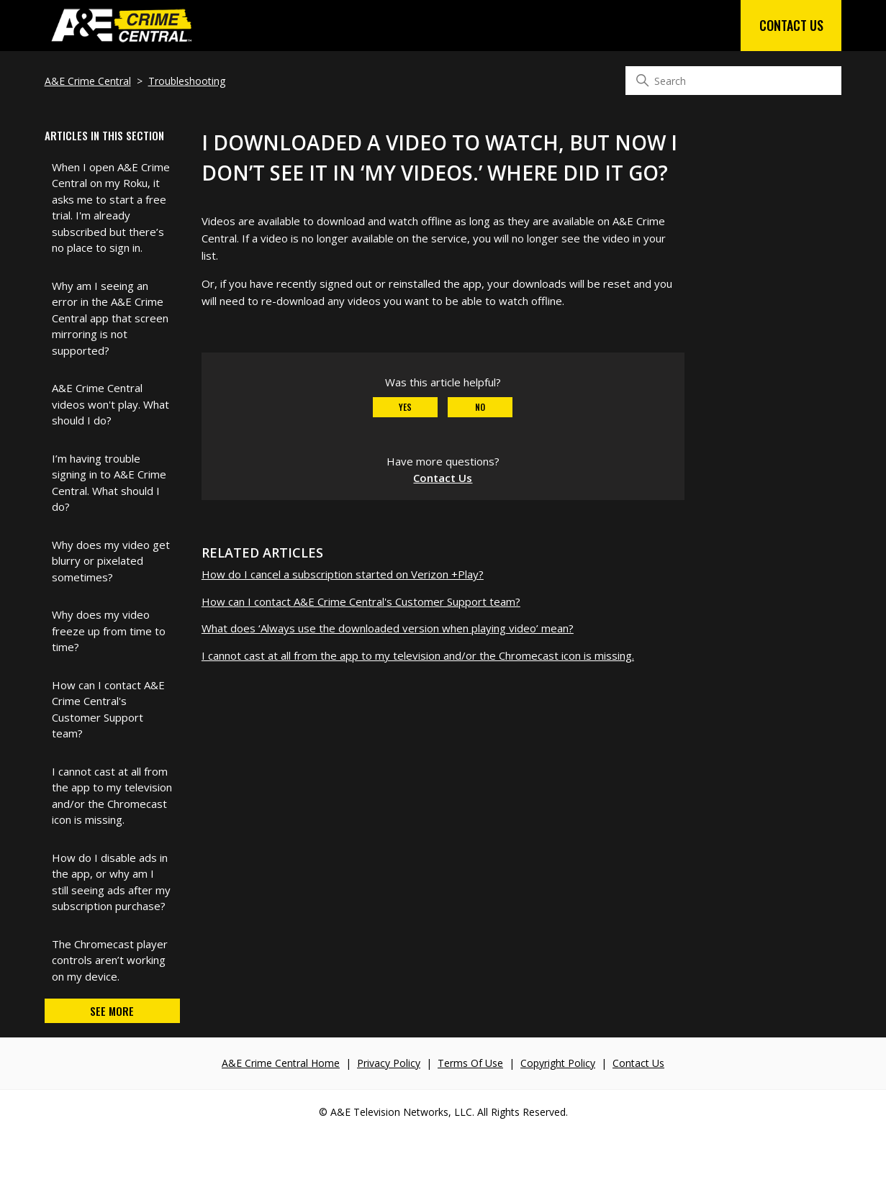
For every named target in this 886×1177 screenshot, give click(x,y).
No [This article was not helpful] (480, 407)
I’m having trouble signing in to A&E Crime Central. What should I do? (109, 482)
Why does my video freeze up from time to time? (109, 630)
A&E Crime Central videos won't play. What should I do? (110, 404)
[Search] (733, 80)
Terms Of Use (470, 1063)
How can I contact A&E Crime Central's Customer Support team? (108, 709)
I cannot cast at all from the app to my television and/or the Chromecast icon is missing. (112, 795)
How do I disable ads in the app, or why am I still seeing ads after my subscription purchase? (111, 882)
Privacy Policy (388, 1063)
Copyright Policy (557, 1063)
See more (112, 1011)
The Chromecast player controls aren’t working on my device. (110, 960)
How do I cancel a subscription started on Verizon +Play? (343, 574)
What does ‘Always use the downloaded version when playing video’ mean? (388, 628)
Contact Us (791, 25)
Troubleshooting (186, 81)
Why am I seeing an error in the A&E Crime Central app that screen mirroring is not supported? (110, 318)
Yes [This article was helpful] (405, 407)
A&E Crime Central (88, 81)
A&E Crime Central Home (281, 1063)
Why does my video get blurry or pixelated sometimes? (111, 560)
